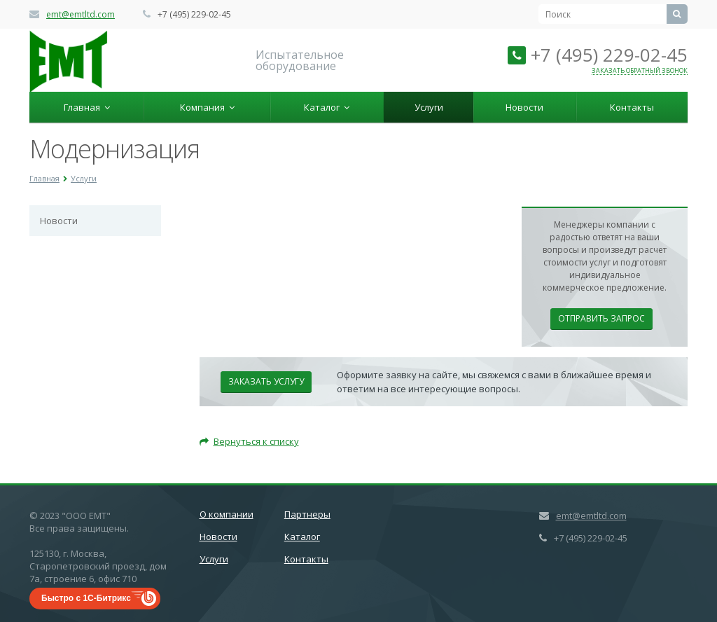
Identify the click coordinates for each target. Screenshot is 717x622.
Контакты (632, 107)
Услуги (429, 107)
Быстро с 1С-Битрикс (86, 598)
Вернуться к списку (249, 441)
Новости (524, 107)
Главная (87, 107)
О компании (226, 514)
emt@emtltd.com (80, 14)
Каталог (326, 107)
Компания (207, 107)
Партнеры (307, 514)
